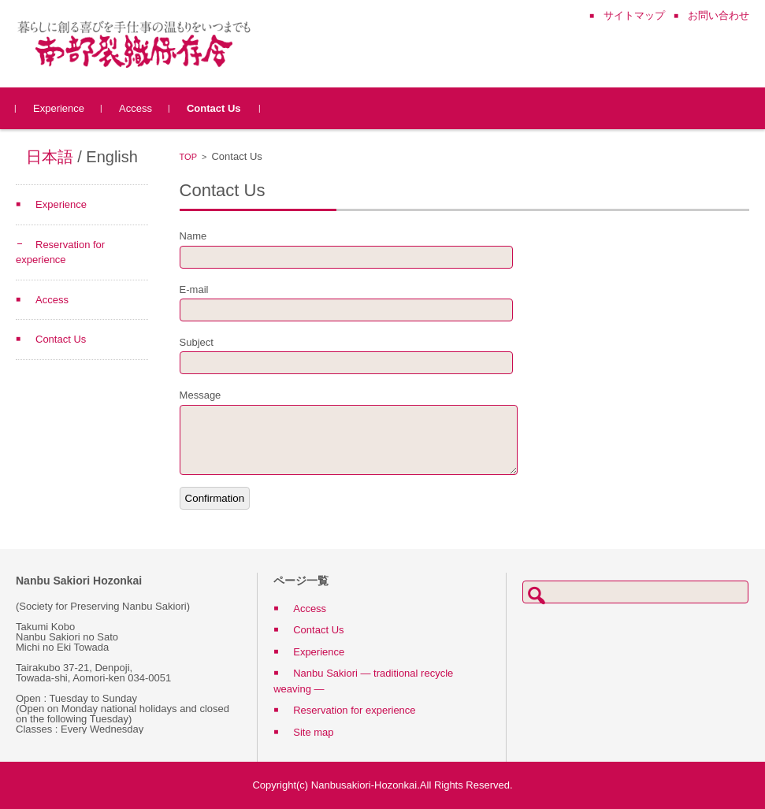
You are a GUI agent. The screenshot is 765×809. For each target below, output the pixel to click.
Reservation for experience (354, 710)
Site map (313, 732)
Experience (58, 108)
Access (135, 108)
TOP (188, 156)
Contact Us (214, 108)
